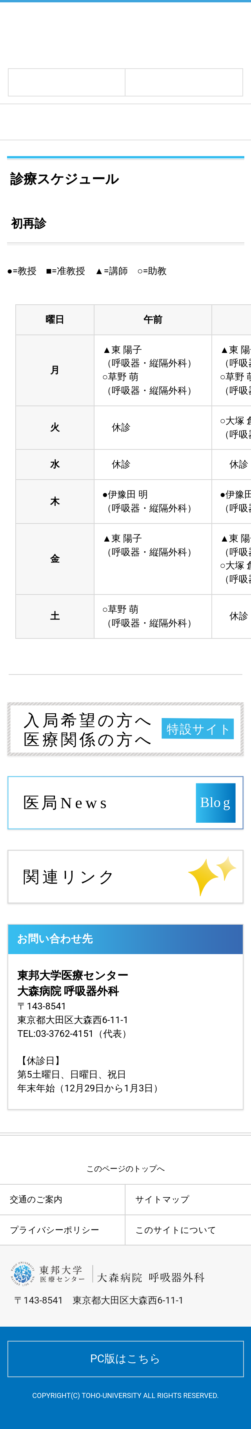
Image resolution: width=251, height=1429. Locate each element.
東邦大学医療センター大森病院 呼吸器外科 (111, 34)
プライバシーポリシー (54, 1230)
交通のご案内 (36, 1199)
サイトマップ (162, 1199)
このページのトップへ (125, 1168)
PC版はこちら (125, 1358)
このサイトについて (175, 1230)
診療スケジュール (57, 122)
